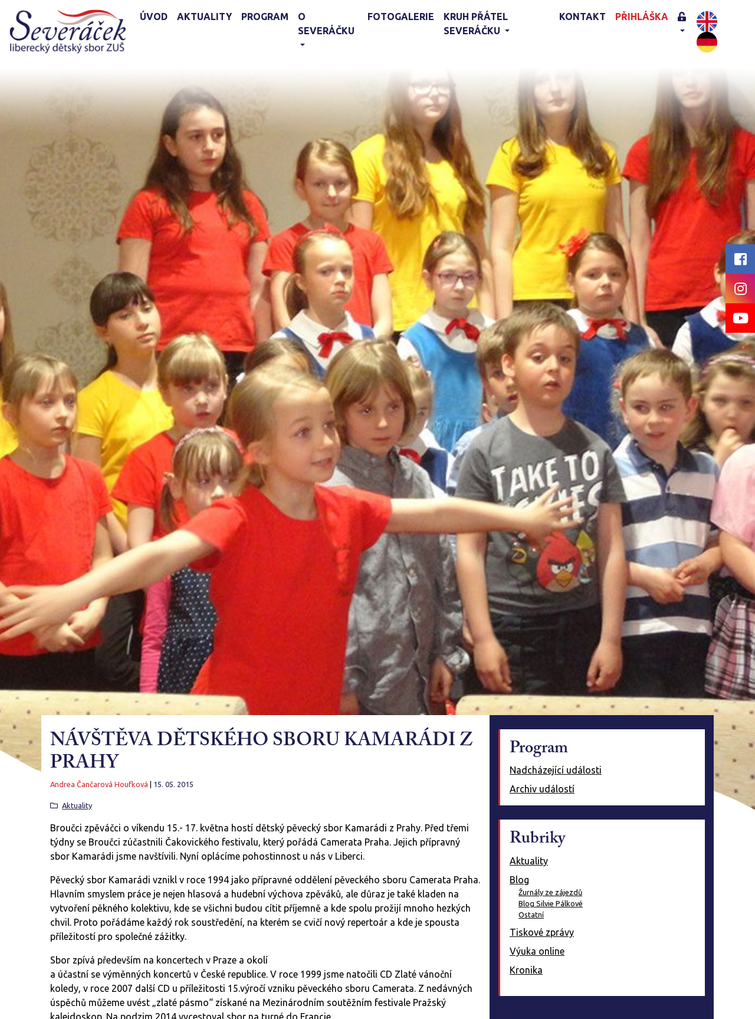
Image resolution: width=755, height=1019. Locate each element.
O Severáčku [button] (326, 23)
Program (264, 16)
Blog (519, 879)
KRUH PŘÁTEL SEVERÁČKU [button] (476, 23)
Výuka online (537, 951)
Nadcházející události (556, 770)
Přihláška (641, 16)
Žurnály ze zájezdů (550, 892)
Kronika (526, 970)
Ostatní (531, 914)
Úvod (154, 16)
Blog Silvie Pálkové (550, 903)
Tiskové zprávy (542, 932)
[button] (685, 24)
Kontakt (582, 16)
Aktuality (204, 16)
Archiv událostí (542, 789)
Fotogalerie (400, 16)
